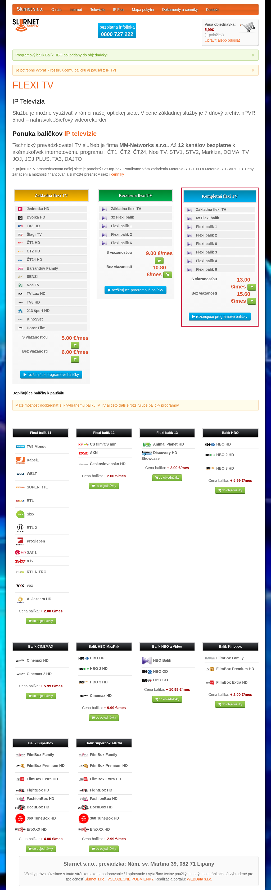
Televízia (97, 9)
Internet (75, 9)
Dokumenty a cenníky (180, 9)
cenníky (117, 174)
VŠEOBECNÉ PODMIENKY (130, 879)
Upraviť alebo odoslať (222, 40)
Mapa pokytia (143, 9)
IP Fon (118, 9)
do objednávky (41, 621)
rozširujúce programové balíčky (51, 374)
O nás (56, 9)
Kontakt (212, 9)
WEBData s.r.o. (199, 879)
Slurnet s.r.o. (30, 9)
